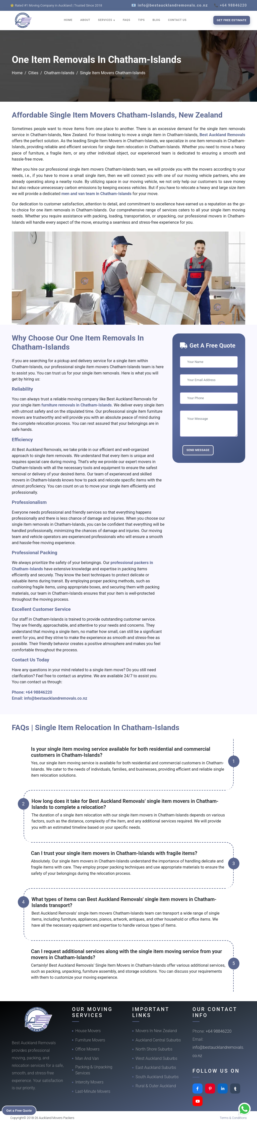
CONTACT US (177, 20)
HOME (68, 20)
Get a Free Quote (20, 1110)
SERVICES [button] (105, 20)
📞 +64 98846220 (230, 5)
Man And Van (87, 1058)
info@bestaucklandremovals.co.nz (55, 698)
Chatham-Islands (59, 72)
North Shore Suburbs (154, 1049)
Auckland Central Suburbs (158, 1040)
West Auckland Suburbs (156, 1058)
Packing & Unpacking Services (93, 1070)
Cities (33, 72)
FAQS (126, 20)
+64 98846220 (39, 692)
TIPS (141, 20)
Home (17, 72)
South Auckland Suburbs (157, 1076)
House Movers (88, 1030)
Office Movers (87, 1049)
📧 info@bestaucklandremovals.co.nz (169, 5)
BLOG (156, 20)
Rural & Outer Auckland (156, 1085)
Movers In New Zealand (156, 1030)
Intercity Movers (89, 1082)
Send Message (198, 450)
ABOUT (85, 20)
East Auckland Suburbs (156, 1067)
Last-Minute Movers (92, 1091)
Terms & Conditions (233, 1118)
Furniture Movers (90, 1040)
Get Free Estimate (231, 20)
